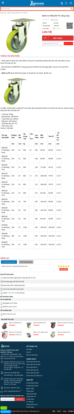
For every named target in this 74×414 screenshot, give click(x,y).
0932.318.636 (8, 307)
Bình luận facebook (26, 262)
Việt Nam (56, 25)
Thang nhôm (30, 391)
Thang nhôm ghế (31, 394)
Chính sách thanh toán (33, 361)
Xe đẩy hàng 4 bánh (32, 383)
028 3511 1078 (15, 388)
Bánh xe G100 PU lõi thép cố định (65, 323)
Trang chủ (3, 13)
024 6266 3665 (18, 375)
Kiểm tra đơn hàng (31, 355)
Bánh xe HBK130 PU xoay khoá (64, 332)
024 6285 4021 (15, 372)
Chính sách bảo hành (32, 373)
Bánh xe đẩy (11, 13)
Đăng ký (20, 399)
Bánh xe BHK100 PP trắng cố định (39, 323)
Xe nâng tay (30, 402)
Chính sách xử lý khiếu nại (34, 375)
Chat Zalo (5, 412)
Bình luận (54, 20)
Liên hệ (28, 352)
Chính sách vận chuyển (33, 364)
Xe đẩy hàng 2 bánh (32, 386)
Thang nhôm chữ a (32, 404)
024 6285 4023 (8, 375)
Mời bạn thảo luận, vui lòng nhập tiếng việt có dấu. (28, 268)
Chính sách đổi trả (31, 367)
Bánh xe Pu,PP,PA (21, 13)
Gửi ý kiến (63, 269)
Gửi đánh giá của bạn (9, 262)
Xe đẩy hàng (30, 399)
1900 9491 (11, 293)
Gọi (3, 408)
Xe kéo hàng (30, 407)
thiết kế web (19, 411)
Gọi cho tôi (68, 43)
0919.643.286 (8, 314)
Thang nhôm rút (31, 396)
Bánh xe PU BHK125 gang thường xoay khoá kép (16, 332)
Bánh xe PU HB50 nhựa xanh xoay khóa (40, 332)
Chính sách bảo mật (32, 370)
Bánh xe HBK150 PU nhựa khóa (15, 323)
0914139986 (8, 303)
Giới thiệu (29, 349)
